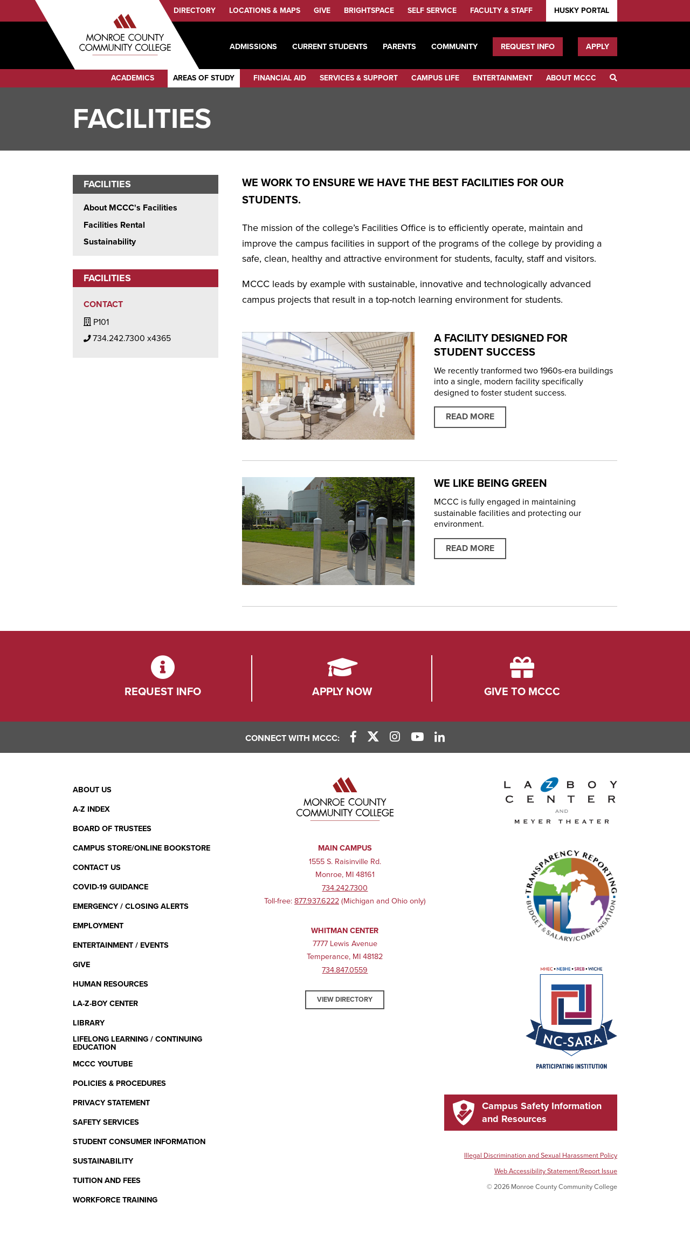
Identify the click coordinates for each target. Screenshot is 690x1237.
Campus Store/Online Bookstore (141, 848)
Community (454, 46)
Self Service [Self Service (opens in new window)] (432, 10)
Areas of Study (203, 78)
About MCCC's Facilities (130, 207)
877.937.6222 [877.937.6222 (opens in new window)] (316, 901)
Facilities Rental (114, 225)
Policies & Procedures (119, 1083)
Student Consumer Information (139, 1141)
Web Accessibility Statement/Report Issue (555, 1171)
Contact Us (97, 867)
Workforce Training (115, 1200)
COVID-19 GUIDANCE (110, 887)
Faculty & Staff (501, 10)
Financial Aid (279, 78)
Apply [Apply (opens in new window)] (597, 46)
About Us (92, 789)
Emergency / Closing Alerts (131, 906)
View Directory (344, 999)
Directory (195, 10)
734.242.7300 (345, 888)
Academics (132, 78)
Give (322, 10)
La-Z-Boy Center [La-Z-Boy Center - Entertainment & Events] (105, 1003)
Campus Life (435, 78)
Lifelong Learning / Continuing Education (137, 1043)
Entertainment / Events (121, 945)
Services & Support (359, 78)
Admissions (253, 46)
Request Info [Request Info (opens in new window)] (528, 46)
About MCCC (571, 78)
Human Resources (110, 984)
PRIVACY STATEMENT (111, 1102)
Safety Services (106, 1122)
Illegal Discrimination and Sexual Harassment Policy (540, 1155)
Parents (399, 46)
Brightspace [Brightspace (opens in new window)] (369, 10)
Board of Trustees (112, 828)
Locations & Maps (264, 10)
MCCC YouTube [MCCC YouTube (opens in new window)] (103, 1064)
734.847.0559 (345, 970)
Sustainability (110, 241)
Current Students (330, 46)
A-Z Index (91, 809)
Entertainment (503, 78)
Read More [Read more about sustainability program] (470, 548)
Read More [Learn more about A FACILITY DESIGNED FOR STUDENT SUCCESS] (470, 416)
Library (89, 1023)
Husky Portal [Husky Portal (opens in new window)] (581, 10)
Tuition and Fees (107, 1180)
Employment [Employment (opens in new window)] (98, 925)
